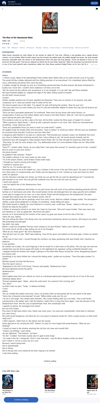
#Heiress (22, 47)
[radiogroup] (6, 43)
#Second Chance (55, 47)
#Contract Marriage (68, 47)
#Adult (4, 47)
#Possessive (30, 47)
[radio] (3, 43)
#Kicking (46, 47)
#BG (8, 47)
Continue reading (21, 400)
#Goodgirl (39, 47)
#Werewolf (14, 47)
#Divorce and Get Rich (82, 47)
